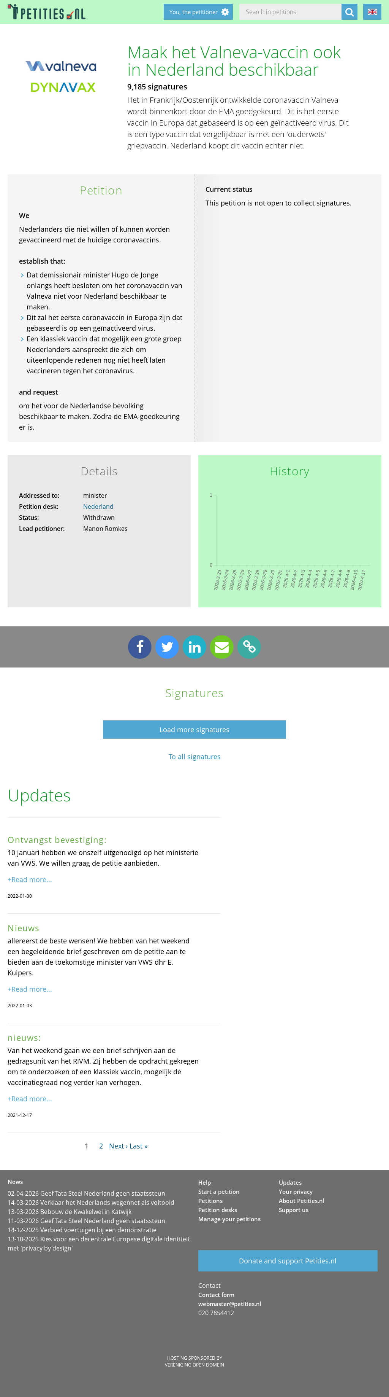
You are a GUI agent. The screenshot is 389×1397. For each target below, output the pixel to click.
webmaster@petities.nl (229, 1304)
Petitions (210, 1200)
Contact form (216, 1294)
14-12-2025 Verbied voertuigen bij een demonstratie (82, 1230)
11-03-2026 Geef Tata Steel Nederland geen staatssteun (86, 1221)
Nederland (98, 506)
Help (204, 1182)
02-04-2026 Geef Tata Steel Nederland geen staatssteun (86, 1193)
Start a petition (219, 1191)
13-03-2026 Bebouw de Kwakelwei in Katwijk (69, 1211)
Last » (139, 1145)
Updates (290, 1182)
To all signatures (195, 757)
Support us (293, 1210)
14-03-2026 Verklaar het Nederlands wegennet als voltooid (91, 1202)
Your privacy (296, 1191)
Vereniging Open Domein (194, 1365)
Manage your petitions (229, 1219)
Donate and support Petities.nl (288, 1260)
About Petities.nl (301, 1200)
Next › (118, 1145)
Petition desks (217, 1210)
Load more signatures (194, 729)
